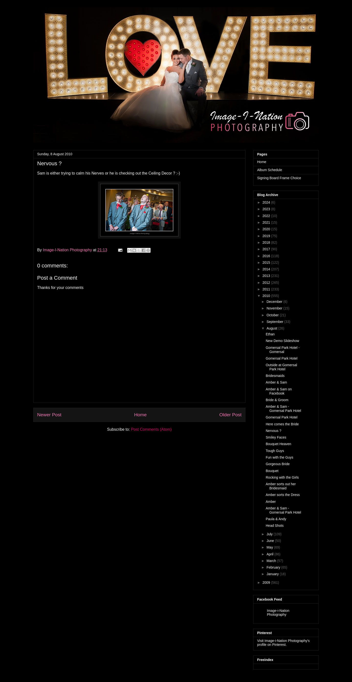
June (270, 541)
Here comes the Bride (282, 424)
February (273, 567)
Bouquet (272, 471)
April (269, 554)
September (274, 322)
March (271, 561)
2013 (266, 276)
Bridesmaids (275, 376)
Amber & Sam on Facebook (279, 391)
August (271, 328)
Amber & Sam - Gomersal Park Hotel (283, 409)
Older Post (230, 414)
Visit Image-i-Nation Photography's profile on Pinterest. (283, 643)
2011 (266, 289)
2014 (266, 269)
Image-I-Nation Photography (68, 250)
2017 (266, 249)
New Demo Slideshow (282, 341)
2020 (266, 229)
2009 (266, 582)
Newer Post (49, 414)
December (274, 302)
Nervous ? (273, 431)
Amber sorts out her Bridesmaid (281, 486)
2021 (266, 222)
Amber (271, 502)
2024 (266, 202)
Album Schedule (269, 170)
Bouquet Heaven (278, 444)
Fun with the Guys (279, 457)
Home (140, 414)
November (274, 308)
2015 (266, 262)
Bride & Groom (277, 400)
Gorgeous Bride (278, 464)
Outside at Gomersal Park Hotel (281, 367)
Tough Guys (275, 451)
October (272, 315)
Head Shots (275, 526)
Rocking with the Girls (282, 477)
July (269, 534)
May (269, 547)
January (272, 574)
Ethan (270, 334)
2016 (266, 256)
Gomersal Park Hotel (281, 358)
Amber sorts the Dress (283, 495)
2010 (266, 296)
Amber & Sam (276, 382)
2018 (266, 242)
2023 (266, 209)
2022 (266, 216)
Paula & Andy (276, 519)
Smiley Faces (276, 437)
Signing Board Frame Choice (279, 178)
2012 (266, 283)
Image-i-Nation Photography (278, 612)
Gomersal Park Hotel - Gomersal (282, 350)
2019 (266, 236)
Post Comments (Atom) (151, 429)
